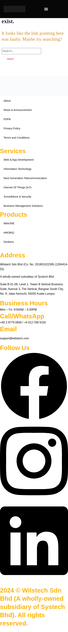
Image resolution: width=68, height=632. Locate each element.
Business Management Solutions (23, 205)
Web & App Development (19, 159)
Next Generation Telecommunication (25, 178)
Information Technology (17, 168)
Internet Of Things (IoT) (18, 187)
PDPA (7, 119)
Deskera (9, 241)
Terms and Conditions (17, 137)
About (7, 100)
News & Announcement (18, 109)
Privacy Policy (12, 128)
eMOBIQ (9, 232)
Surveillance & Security (17, 196)
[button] (46, 9)
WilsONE (9, 223)
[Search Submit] (47, 51)
